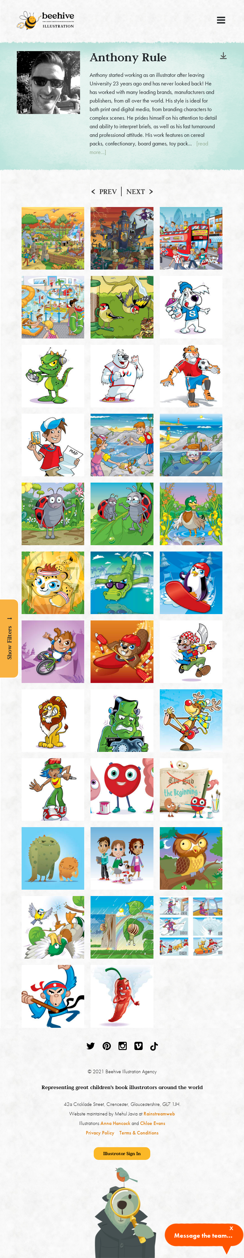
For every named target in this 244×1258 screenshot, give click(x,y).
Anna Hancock (115, 1123)
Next (135, 191)
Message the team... (203, 1235)
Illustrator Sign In (122, 1153)
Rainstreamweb (159, 1113)
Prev (108, 191)
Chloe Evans (152, 1123)
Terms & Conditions (139, 1132)
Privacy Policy (100, 1132)
